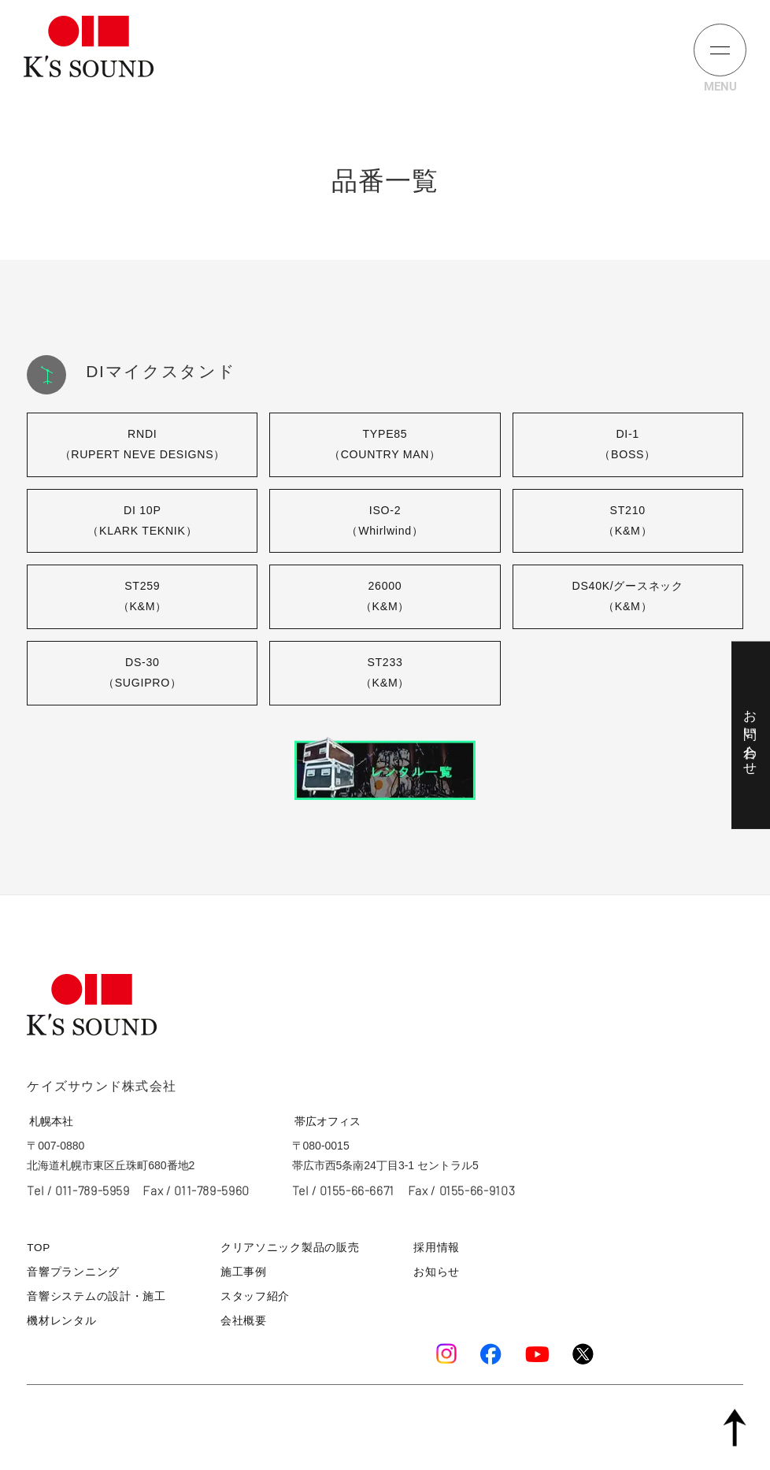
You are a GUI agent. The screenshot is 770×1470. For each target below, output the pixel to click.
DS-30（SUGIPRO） (142, 674)
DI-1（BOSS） (628, 444)
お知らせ (438, 1273)
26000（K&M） (385, 598)
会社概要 (243, 1321)
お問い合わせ (749, 734)
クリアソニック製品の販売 (286, 1250)
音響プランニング (70, 1273)
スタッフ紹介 (254, 1297)
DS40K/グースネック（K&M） (627, 598)
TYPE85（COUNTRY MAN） (385, 444)
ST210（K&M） (627, 521)
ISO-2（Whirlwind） (385, 521)
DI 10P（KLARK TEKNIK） (142, 521)
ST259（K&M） (142, 598)
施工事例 (243, 1273)
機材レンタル (59, 1321)
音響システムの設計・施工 (91, 1297)
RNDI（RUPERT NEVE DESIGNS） (142, 444)
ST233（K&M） (385, 674)
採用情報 (438, 1250)
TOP (38, 1250)
